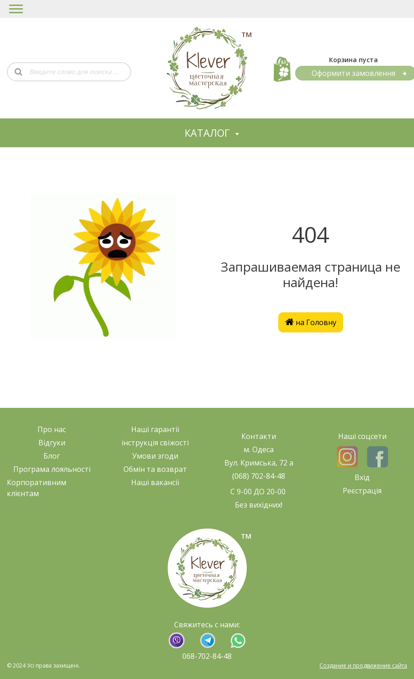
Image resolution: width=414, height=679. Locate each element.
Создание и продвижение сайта (363, 665)
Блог (51, 456)
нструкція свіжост (155, 443)
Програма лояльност (51, 469)
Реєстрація (362, 491)
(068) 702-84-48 (258, 476)
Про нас (51, 429)
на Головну (310, 322)
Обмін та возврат (155, 469)
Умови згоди (155, 456)
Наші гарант (153, 429)
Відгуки (51, 443)
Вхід (362, 477)
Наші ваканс (153, 482)
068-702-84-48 (207, 656)
